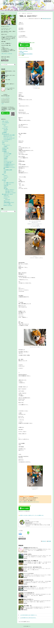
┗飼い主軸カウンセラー (9, 191)
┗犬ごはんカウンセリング (8, 161)
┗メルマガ (5, 198)
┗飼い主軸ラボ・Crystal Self (10, 192)
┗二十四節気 (6, 156)
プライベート (4, 124)
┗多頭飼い (5, 146)
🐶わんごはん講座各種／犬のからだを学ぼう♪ (26, 53)
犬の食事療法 (4, 151)
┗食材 (5, 172)
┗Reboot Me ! (6, 195)
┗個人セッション (7, 200)
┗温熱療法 (5, 158)
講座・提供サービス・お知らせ (7, 194)
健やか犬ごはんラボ (5, 133)
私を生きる (49, 18)
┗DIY (5, 125)
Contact (25, 10)
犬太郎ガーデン (28, 626)
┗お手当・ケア (6, 152)
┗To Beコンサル (6, 196)
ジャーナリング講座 (7, 203)
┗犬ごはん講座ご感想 (7, 162)
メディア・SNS (4, 128)
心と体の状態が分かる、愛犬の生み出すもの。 (27, 618)
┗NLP (5, 181)
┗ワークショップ (7, 155)
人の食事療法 (4, 132)
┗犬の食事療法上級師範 (8, 169)
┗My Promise (7, 199)
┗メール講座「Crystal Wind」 (9, 182)
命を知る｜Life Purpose (8, 205)
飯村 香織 (49, 541)
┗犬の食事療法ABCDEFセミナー (9, 164)
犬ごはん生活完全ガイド (8, 139)
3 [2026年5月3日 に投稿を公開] (8, 97)
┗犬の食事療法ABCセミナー (8, 165)
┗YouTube (5, 130)
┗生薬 (5, 171)
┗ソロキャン (6, 126)
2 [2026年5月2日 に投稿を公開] (7, 97)
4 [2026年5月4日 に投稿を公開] (1, 98)
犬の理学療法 (4, 149)
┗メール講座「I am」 (7, 184)
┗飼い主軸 (5, 188)
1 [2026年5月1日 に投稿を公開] (6, 97)
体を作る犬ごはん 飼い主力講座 (9, 135)
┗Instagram (6, 129)
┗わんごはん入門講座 (7, 153)
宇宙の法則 (44, 541)
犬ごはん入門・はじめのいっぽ (9, 138)
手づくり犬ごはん (10, 10)
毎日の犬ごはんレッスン (8, 136)
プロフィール (21, 10)
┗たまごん (5, 175)
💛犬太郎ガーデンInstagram (23, 51)
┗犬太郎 (5, 178)
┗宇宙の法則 (16, 10)
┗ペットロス (6, 176)
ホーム (3, 10)
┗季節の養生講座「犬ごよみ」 (9, 202)
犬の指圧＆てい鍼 (5, 148)
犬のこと (3, 144)
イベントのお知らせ (5, 122)
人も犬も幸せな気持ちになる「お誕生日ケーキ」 (27, 615)
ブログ (6, 10)
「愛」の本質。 (8, 79)
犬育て (3, 174)
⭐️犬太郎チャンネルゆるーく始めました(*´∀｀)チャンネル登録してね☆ (31, 515)
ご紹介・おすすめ (5, 121)
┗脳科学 (5, 187)
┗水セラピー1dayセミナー (9, 189)
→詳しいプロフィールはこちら (6, 53)
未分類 (3, 142)
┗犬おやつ (5, 159)
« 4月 (2, 103)
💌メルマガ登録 (21, 52)
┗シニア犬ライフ (7, 145)
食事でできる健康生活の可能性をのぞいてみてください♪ (29, 501)
